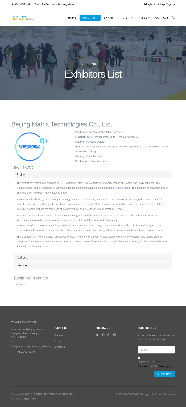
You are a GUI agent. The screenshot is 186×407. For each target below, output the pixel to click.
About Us (89, 17)
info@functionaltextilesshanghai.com (57, 4)
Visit (126, 17)
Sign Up (171, 4)
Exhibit (109, 17)
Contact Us (59, 346)
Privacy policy (166, 366)
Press (142, 17)
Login (162, 4)
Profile (21, 174)
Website (22, 265)
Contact (161, 17)
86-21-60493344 (22, 4)
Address (22, 257)
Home (72, 17)
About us (58, 335)
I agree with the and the (155, 362)
